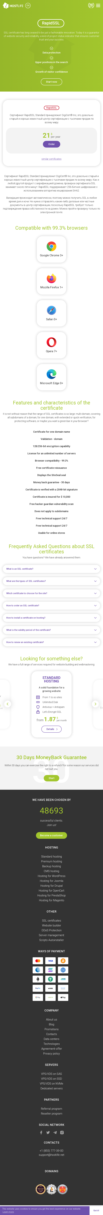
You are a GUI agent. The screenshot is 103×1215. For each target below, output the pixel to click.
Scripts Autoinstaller (51, 940)
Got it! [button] (96, 1210)
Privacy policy (51, 1053)
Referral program (51, 1108)
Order (51, 144)
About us (51, 1019)
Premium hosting (51, 861)
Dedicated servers (52, 1088)
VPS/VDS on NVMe (51, 1083)
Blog (51, 1024)
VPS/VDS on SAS (51, 1074)
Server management (51, 935)
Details (50, 729)
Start (51, 778)
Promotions (52, 1029)
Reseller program (51, 1113)
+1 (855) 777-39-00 (51, 1150)
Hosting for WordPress (51, 876)
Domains (51, 1171)
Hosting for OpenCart (51, 890)
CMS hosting (51, 871)
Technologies (51, 1043)
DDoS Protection (51, 930)
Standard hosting (51, 856)
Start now (51, 81)
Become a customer (51, 835)
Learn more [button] (8, 1212)
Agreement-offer (51, 1048)
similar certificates (51, 159)
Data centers (51, 1039)
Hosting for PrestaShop (51, 895)
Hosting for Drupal (51, 885)
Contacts (51, 1034)
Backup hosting (51, 866)
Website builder (51, 925)
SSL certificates (51, 920)
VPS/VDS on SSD (51, 1078)
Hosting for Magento (51, 900)
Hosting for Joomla (51, 881)
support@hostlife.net (51, 1155)
